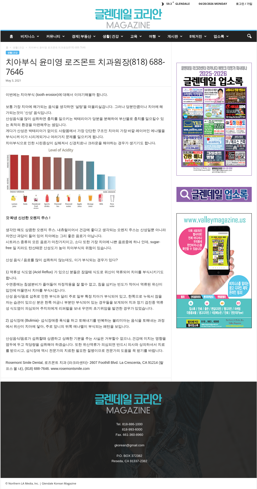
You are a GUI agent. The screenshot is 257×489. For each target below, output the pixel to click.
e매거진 (198, 36)
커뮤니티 (55, 36)
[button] (249, 36)
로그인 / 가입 (244, 4)
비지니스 (30, 36)
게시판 (174, 36)
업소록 (221, 36)
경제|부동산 (84, 36)
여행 (154, 36)
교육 (136, 36)
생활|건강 (113, 36)
